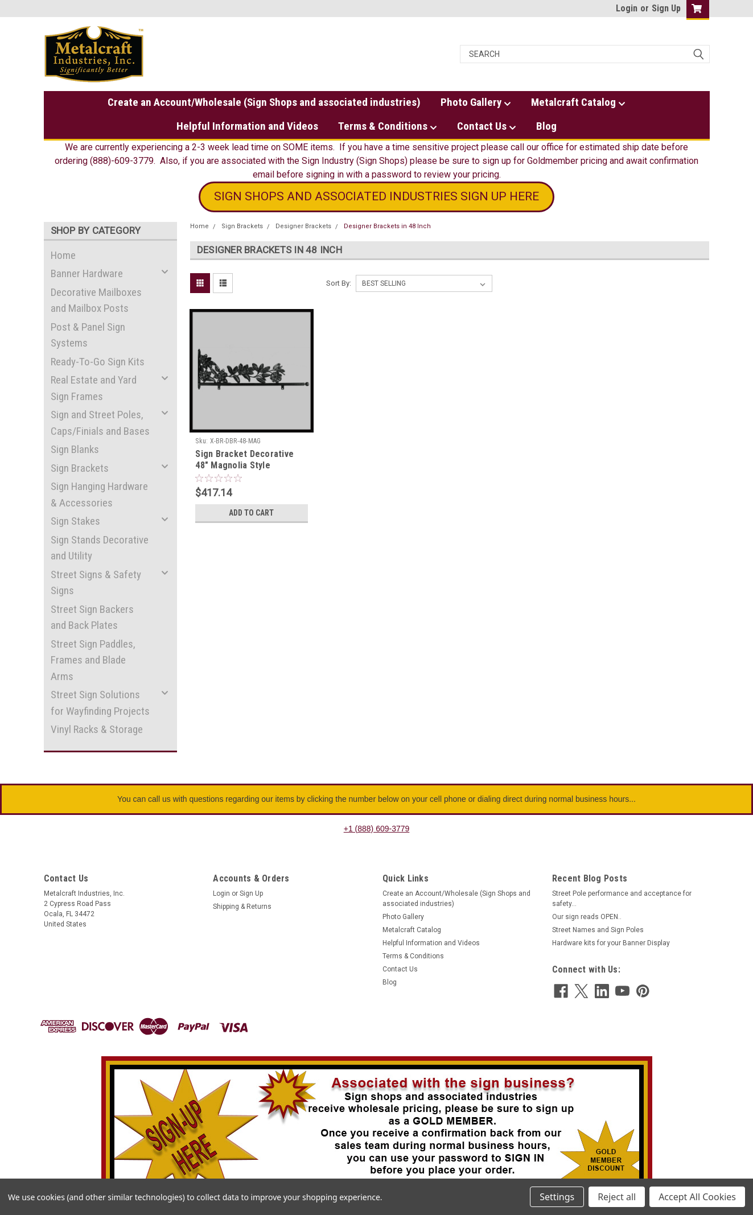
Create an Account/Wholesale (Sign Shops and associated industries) (264, 102)
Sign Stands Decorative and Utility (100, 548)
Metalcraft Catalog (578, 102)
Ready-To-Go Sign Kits (98, 361)
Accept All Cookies (697, 1197)
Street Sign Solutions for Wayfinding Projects (100, 703)
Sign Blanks (75, 449)
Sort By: (338, 283)
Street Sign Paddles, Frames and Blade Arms (93, 660)
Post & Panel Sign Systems (88, 335)
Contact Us (486, 126)
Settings (557, 1197)
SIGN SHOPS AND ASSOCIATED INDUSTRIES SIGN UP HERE (376, 196)
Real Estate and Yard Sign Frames (94, 388)
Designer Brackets (303, 226)
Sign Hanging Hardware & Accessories (99, 494)
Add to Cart (251, 512)
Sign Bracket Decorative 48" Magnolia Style (244, 459)
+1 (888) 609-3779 (377, 828)
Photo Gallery (476, 102)
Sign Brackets (80, 468)
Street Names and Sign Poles (598, 930)
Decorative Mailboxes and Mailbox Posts (96, 300)
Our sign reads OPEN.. (587, 917)
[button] (376, 197)
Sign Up (666, 8)
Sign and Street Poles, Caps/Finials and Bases (100, 423)
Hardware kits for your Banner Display (611, 943)
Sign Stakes (75, 521)
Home (63, 255)
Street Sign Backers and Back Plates (92, 617)
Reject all (617, 1197)
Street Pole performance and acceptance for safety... (622, 898)
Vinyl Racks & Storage (97, 729)
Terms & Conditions (387, 126)
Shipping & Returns (242, 907)
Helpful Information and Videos (247, 126)
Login (626, 8)
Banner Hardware (87, 273)
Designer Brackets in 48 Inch (387, 226)
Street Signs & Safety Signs (96, 583)
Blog (546, 126)
